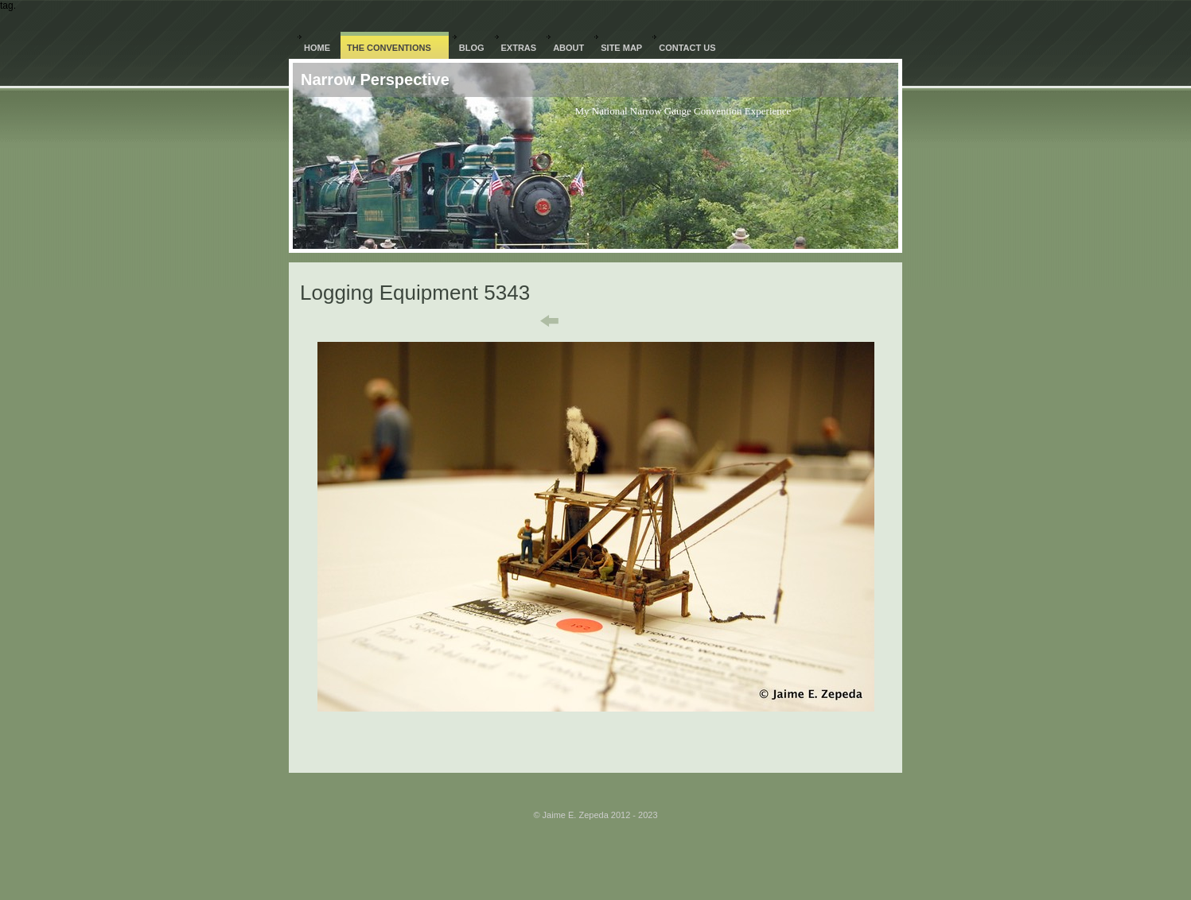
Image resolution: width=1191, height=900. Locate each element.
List (606, 321)
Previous (539, 321)
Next (663, 321)
